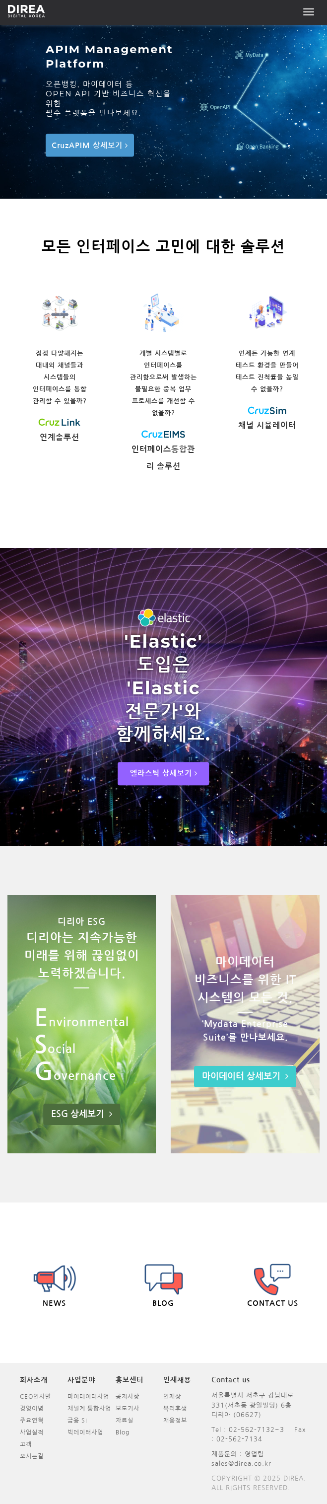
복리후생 (175, 1409)
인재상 (172, 1397)
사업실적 (32, 1432)
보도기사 (127, 1409)
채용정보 (175, 1421)
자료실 (124, 1421)
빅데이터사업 (85, 1432)
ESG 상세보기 (81, 1114)
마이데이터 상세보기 (245, 1076)
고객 (26, 1444)
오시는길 (32, 1456)
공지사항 (127, 1397)
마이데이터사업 (88, 1397)
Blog (123, 1432)
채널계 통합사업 (89, 1409)
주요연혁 (32, 1421)
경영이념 (32, 1409)
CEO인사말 (35, 1397)
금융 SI (77, 1421)
